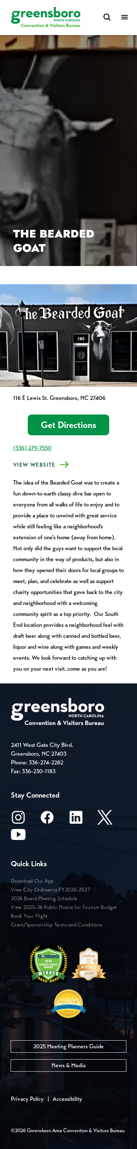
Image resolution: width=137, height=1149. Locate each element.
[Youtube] (18, 837)
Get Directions (68, 425)
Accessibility (67, 1098)
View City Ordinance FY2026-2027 (50, 890)
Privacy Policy (27, 1098)
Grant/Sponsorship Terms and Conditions (57, 925)
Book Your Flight (29, 916)
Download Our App (32, 881)
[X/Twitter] (105, 820)
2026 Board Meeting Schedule (44, 898)
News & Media (68, 1065)
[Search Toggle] (107, 17)
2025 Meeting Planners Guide (68, 1046)
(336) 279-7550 (32, 447)
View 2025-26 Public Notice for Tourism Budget (64, 907)
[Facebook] (47, 820)
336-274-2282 (46, 762)
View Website (34, 465)
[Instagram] (18, 820)
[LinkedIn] (76, 820)
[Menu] (125, 17)
